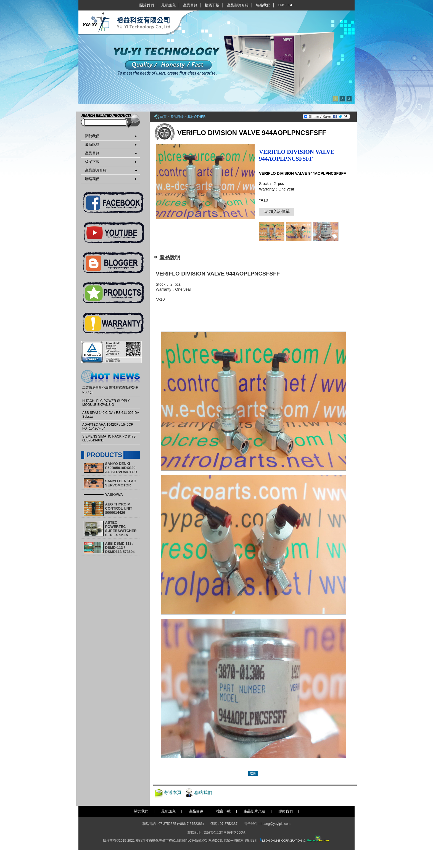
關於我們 (146, 5)
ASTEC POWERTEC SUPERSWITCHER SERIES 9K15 (121, 528)
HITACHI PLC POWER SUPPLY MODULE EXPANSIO (106, 403)
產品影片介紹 (238, 5)
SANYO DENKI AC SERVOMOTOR (120, 483)
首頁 (163, 117)
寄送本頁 (172, 792)
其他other (197, 117)
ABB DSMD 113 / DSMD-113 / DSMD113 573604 (120, 547)
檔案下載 (212, 5)
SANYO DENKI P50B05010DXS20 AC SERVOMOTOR (121, 468)
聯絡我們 (263, 5)
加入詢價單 (276, 211)
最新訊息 (168, 5)
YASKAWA (114, 494)
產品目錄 (190, 5)
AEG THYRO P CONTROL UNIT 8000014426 (118, 508)
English (286, 5)
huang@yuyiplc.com (276, 824)
